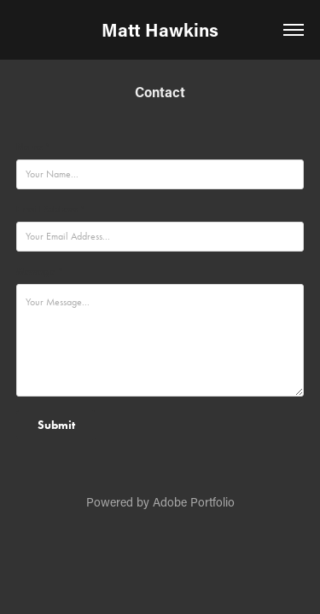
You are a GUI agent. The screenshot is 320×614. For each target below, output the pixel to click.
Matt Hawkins (160, 30)
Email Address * (50, 209)
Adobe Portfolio (194, 502)
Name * (33, 147)
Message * (39, 271)
